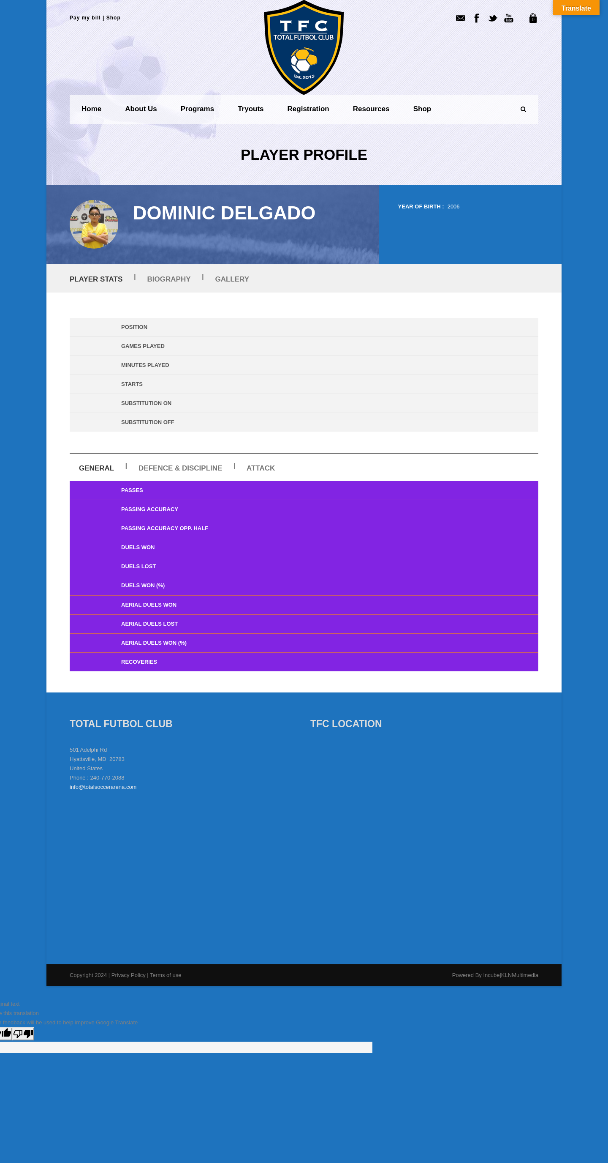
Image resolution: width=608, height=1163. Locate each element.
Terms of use (165, 975)
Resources (371, 109)
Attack (261, 468)
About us (141, 109)
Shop (113, 18)
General (96, 468)
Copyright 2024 (88, 975)
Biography (169, 279)
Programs (197, 109)
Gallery (232, 279)
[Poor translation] (23, 1033)
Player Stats (96, 279)
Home (91, 109)
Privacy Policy (129, 975)
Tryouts (250, 109)
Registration (308, 109)
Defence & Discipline (180, 468)
